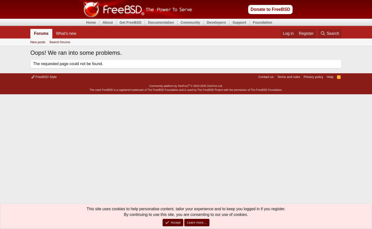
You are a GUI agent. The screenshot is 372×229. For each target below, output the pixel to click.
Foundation (262, 22)
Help (330, 77)
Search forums (59, 42)
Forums (41, 33)
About (108, 22)
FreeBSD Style (44, 77)
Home (91, 22)
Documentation (161, 22)
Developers (216, 22)
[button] (80, 33)
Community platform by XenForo (186, 85)
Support (239, 22)
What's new (66, 33)
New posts (37, 42)
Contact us (266, 77)
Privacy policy (313, 77)
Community (190, 22)
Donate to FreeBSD (270, 9)
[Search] (330, 33)
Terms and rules (288, 77)
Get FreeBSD (131, 22)
